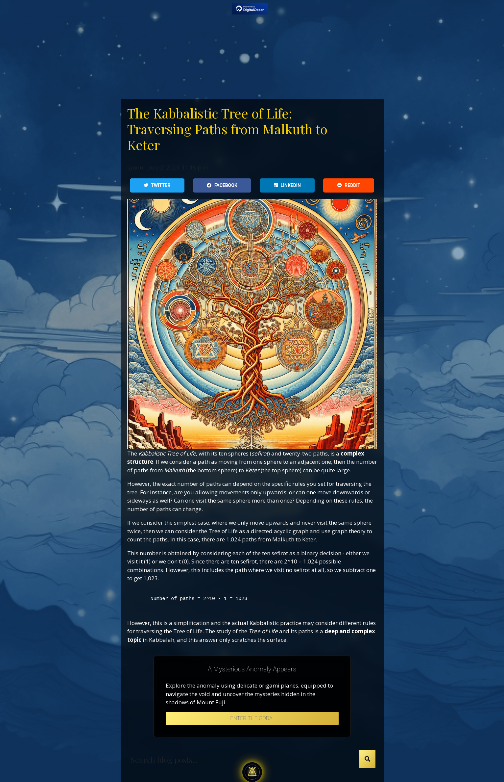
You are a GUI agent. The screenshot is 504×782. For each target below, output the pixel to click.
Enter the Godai (252, 718)
